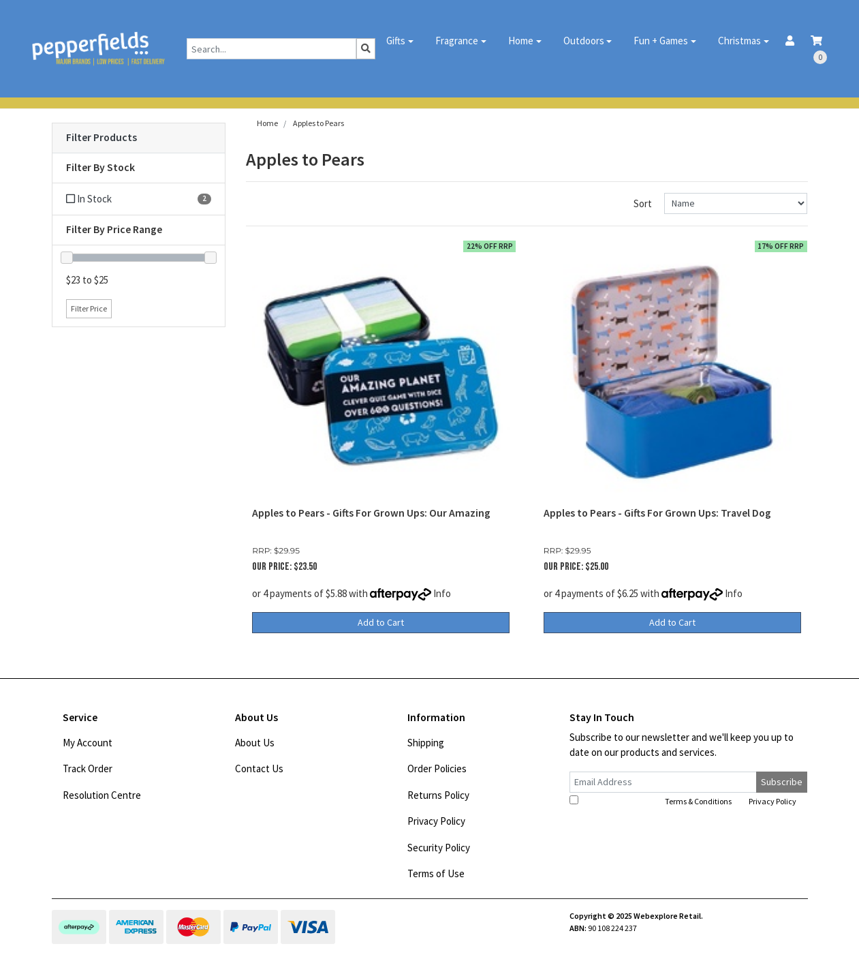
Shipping (425, 742)
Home (520, 40)
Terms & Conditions (698, 801)
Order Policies (437, 768)
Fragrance (456, 40)
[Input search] (271, 48)
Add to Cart (381, 622)
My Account (87, 742)
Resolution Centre (102, 795)
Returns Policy (438, 795)
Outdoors (583, 40)
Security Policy (438, 847)
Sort (643, 203)
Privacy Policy (436, 821)
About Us (255, 742)
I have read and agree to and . (683, 800)
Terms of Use (436, 873)
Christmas (739, 40)
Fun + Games (661, 40)
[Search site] (365, 48)
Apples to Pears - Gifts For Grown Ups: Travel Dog (657, 512)
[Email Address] (663, 782)
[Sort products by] (736, 203)
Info (442, 593)
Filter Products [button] (101, 138)
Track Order (87, 768)
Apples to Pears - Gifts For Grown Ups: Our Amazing (371, 512)
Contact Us (259, 768)
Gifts (395, 40)
